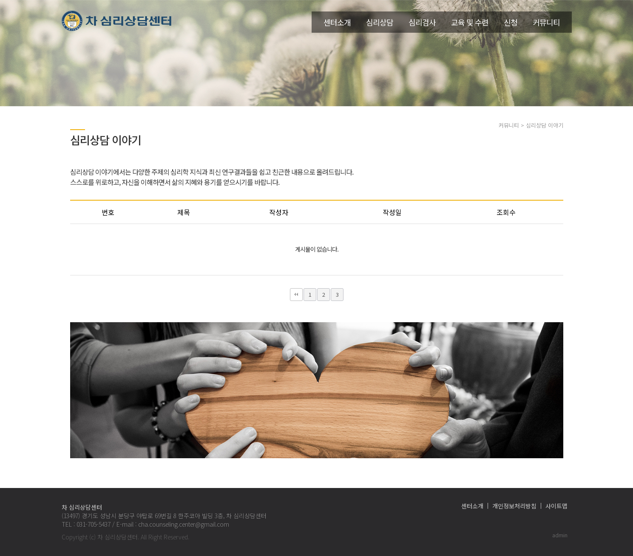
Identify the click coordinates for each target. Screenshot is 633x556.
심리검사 (422, 22)
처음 (296, 294)
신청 (510, 22)
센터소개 (337, 22)
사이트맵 (556, 506)
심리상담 (379, 22)
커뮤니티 (546, 22)
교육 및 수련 (469, 22)
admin (560, 535)
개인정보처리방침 (514, 506)
